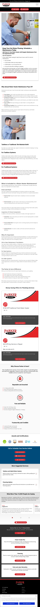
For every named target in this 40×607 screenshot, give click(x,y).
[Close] (36, 596)
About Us (23, 587)
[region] (19, 600)
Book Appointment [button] (20, 323)
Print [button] (5, 310)
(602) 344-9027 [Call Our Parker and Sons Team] (15, 9)
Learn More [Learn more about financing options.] (20, 560)
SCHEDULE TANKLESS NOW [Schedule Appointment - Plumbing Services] (9, 163)
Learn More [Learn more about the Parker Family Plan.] (20, 547)
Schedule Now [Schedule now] (24, 9)
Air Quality (4, 589)
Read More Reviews (21, 522)
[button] (12, 517)
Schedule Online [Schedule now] (20, 456)
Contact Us (23, 590)
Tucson (26, 1)
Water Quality (4, 592)
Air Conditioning (5, 587)
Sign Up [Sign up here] (20, 533)
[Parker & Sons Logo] (6, 5)
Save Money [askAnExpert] (20, 459)
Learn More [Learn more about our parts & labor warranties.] (20, 574)
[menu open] (37, 4)
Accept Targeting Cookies (11, 603)
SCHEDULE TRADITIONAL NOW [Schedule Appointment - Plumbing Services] (10, 177)
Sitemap (23, 592)
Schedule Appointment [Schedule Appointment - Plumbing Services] (10, 77)
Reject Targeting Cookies (27, 603)
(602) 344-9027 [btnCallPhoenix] (20, 452)
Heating (3, 590)
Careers (23, 589)
